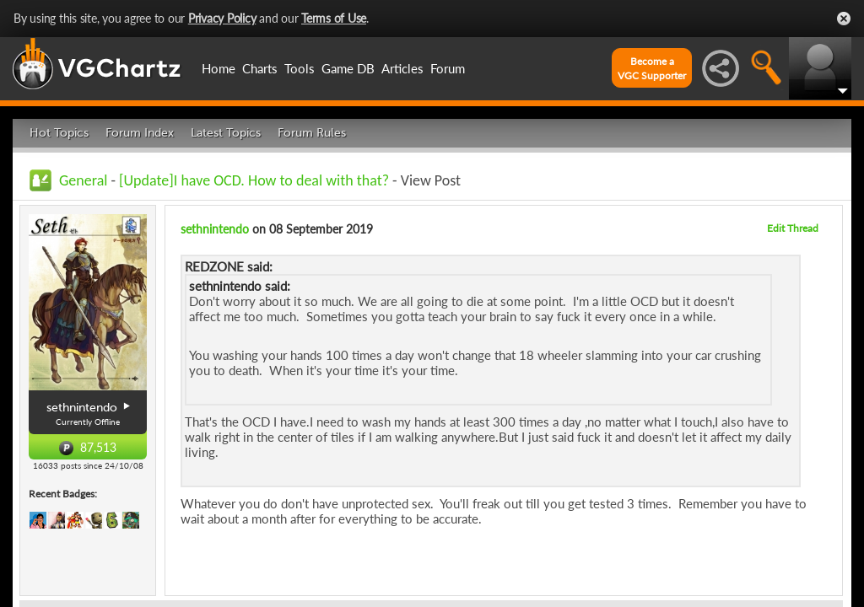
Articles (402, 68)
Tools (299, 68)
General (83, 180)
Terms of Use (333, 18)
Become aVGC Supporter (652, 68)
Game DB (348, 68)
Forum (447, 68)
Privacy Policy (222, 18)
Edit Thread (792, 228)
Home (218, 68)
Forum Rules (312, 133)
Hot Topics (59, 133)
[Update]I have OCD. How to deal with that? (254, 180)
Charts (260, 68)
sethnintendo (215, 229)
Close (843, 18)
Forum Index (139, 133)
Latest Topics (226, 133)
